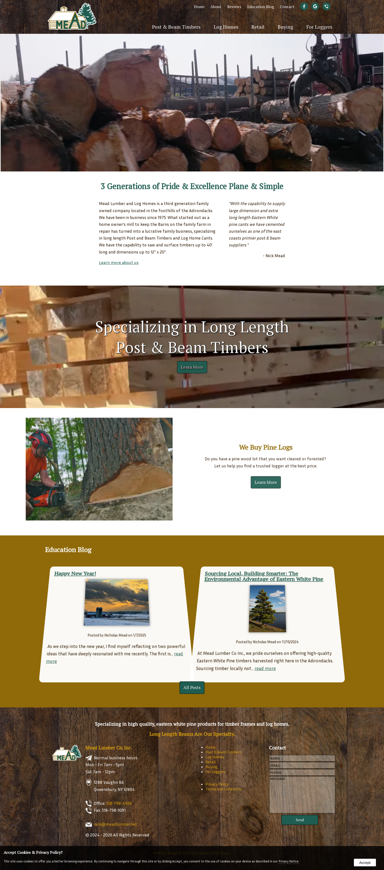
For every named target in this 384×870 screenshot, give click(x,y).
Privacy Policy (216, 784)
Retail (258, 27)
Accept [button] (365, 862)
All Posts (192, 687)
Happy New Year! (68, 565)
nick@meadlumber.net (115, 824)
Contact (287, 6)
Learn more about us (119, 262)
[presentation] (305, 6)
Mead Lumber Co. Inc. (108, 748)
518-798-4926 (119, 803)
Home (199, 6)
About (215, 6)
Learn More (192, 366)
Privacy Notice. (288, 861)
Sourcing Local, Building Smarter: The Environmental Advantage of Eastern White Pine (263, 569)
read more (265, 662)
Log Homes (226, 27)
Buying (285, 27)
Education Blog (260, 6)
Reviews (234, 6)
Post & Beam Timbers (176, 27)
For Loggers (319, 27)
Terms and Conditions (223, 788)
